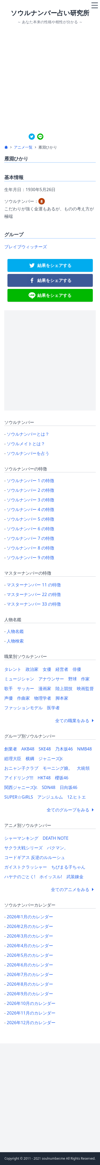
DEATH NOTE (56, 838)
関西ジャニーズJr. (21, 787)
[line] (40, 136)
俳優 (77, 669)
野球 (72, 679)
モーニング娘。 (58, 768)
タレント (12, 669)
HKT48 (44, 778)
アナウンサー (51, 679)
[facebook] (50, 280)
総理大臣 (12, 758)
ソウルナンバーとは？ (28, 434)
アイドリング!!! (18, 778)
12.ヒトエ (76, 797)
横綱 (30, 758)
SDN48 (48, 787)
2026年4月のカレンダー (30, 946)
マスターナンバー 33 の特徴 (34, 604)
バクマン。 (57, 848)
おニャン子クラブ (21, 768)
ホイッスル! (50, 877)
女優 (47, 669)
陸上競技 (64, 688)
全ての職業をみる (75, 720)
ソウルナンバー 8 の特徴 (30, 548)
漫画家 (44, 688)
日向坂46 (68, 787)
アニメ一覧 (23, 147)
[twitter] (32, 136)
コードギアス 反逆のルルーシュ (34, 857)
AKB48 (27, 749)
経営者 (61, 669)
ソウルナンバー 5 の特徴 (30, 519)
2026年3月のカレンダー (30, 936)
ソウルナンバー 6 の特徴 (30, 529)
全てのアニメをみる (73, 889)
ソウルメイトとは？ (26, 444)
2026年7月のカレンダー (30, 974)
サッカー (25, 688)
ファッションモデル (23, 708)
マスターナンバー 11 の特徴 (34, 585)
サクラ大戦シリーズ (23, 848)
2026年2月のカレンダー (30, 926)
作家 (85, 679)
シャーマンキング (21, 838)
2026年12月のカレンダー (31, 1022)
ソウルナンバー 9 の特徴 (30, 557)
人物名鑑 (15, 631)
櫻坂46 (61, 778)
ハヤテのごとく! (19, 877)
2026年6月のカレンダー (30, 965)
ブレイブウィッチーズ (25, 247)
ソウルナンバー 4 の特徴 (30, 509)
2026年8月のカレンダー (30, 984)
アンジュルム (50, 797)
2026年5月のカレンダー (30, 955)
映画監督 (85, 688)
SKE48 (45, 749)
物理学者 (42, 698)
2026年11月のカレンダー (31, 1013)
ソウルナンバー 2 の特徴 (30, 490)
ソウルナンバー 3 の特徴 (30, 500)
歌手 (8, 688)
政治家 (32, 669)
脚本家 (61, 698)
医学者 (53, 708)
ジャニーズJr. (50, 758)
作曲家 (23, 698)
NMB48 (84, 749)
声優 (8, 698)
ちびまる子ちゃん (68, 867)
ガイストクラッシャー (25, 867)
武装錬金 (74, 877)
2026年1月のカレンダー (30, 917)
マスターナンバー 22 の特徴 (34, 594)
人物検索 (15, 641)
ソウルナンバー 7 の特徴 (30, 538)
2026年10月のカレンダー (31, 1003)
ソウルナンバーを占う (28, 453)
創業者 (10, 749)
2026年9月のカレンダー (30, 994)
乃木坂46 (64, 749)
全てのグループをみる (71, 810)
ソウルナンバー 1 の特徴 (30, 480)
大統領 (83, 768)
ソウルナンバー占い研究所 (50, 12)
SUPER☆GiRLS (18, 797)
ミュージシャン (19, 679)
